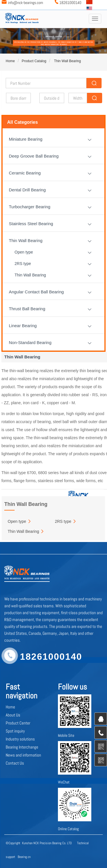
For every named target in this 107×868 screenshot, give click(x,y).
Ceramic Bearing (25, 172)
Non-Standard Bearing (30, 342)
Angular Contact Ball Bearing (36, 291)
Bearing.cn (24, 857)
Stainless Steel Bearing (31, 223)
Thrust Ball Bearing (27, 308)
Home (10, 61)
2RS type (23, 263)
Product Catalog (34, 61)
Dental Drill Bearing (27, 189)
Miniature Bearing (26, 139)
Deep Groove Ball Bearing (33, 156)
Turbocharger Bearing (29, 206)
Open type (24, 252)
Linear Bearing (23, 325)
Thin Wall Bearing (67, 61)
